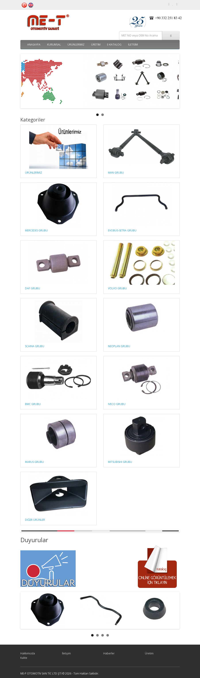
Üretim (95, 44)
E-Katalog (114, 44)
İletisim (133, 44)
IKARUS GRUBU (34, 462)
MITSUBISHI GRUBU (120, 462)
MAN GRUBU (116, 172)
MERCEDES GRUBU (36, 230)
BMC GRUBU (33, 404)
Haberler (109, 653)
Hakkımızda (27, 653)
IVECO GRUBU (116, 404)
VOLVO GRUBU (117, 288)
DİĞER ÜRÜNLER (35, 520)
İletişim (66, 653)
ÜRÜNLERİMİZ (76, 44)
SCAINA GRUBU (34, 346)
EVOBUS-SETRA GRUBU (122, 230)
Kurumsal (54, 44)
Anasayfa (33, 44)
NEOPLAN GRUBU (119, 346)
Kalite (23, 658)
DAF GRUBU (32, 288)
